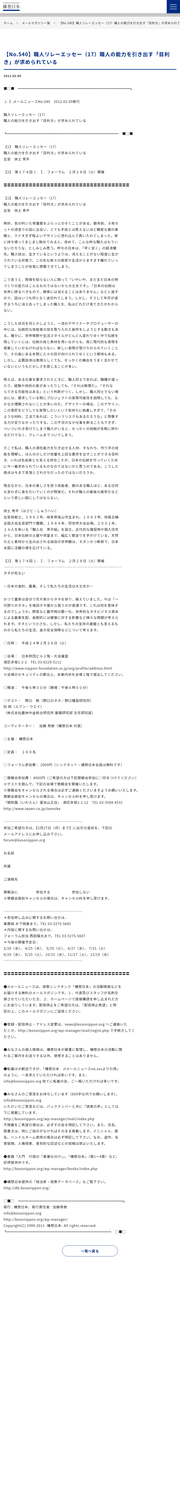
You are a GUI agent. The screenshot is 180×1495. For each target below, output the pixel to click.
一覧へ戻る (90, 1250)
